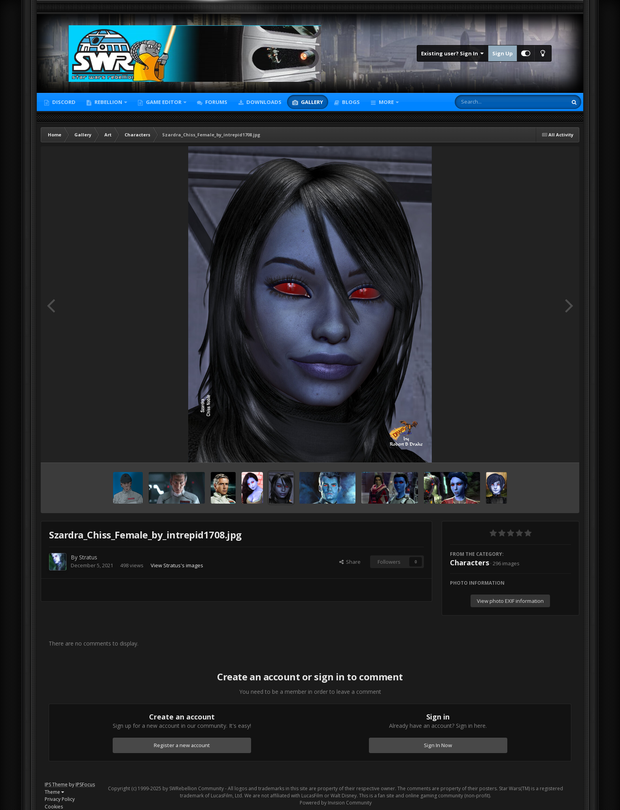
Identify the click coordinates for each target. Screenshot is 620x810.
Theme (54, 792)
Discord (63, 102)
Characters (469, 562)
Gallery (311, 102)
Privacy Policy (60, 799)
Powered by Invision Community (336, 802)
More (386, 102)
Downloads (263, 102)
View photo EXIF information (510, 600)
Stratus (88, 557)
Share (350, 561)
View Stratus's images (177, 565)
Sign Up (502, 53)
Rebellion (108, 102)
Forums (215, 102)
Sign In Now (438, 745)
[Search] (490, 102)
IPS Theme (56, 784)
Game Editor (164, 102)
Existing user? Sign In (452, 53)
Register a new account (182, 745)
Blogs (350, 102)
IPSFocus (85, 784)
